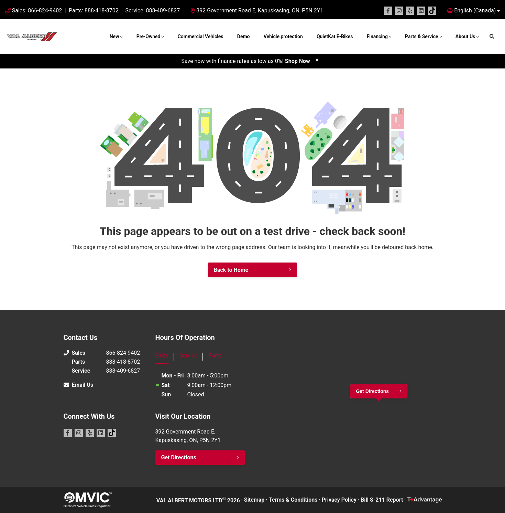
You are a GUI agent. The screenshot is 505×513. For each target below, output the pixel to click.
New (114, 36)
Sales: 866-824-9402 (37, 10)
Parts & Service (421, 36)
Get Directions (178, 457)
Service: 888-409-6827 (152, 10)
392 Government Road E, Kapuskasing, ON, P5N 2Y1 (257, 10)
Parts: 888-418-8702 (94, 10)
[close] (317, 60)
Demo (243, 36)
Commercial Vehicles (200, 36)
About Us (465, 36)
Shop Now (297, 61)
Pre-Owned (148, 36)
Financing (377, 36)
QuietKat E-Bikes (335, 36)
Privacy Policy (339, 499)
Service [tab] (188, 355)
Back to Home (231, 270)
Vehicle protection (283, 36)
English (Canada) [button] (475, 10)
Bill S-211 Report (382, 499)
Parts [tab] (214, 355)
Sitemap (254, 499)
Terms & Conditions (293, 499)
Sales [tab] (162, 355)
